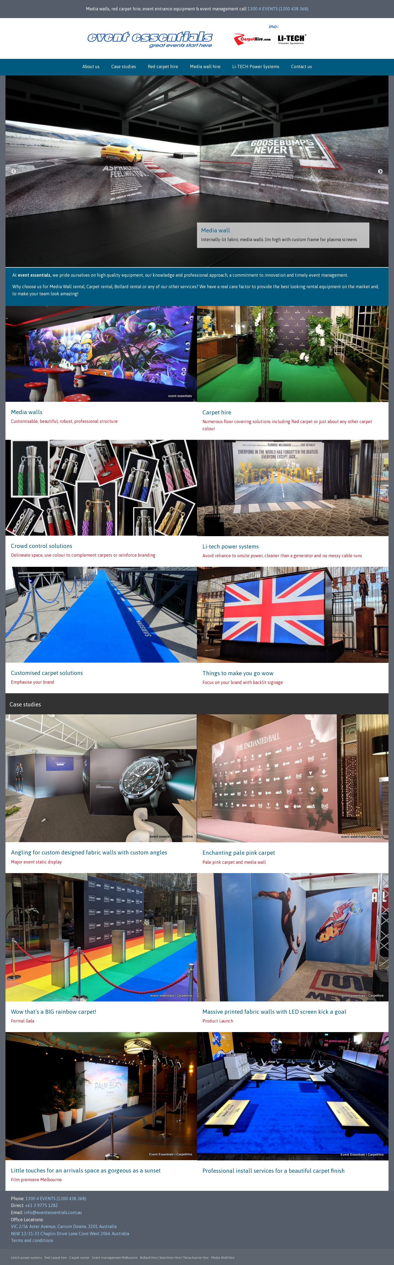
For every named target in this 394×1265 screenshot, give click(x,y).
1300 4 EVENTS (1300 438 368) (278, 8)
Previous (13, 171)
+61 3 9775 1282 (41, 1205)
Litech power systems (26, 1258)
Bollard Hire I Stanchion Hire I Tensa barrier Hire (174, 1258)
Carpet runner (79, 1258)
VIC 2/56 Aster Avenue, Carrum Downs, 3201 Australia (64, 1226)
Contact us (301, 66)
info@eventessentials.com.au (53, 1212)
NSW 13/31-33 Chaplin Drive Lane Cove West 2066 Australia (70, 1233)
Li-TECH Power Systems (255, 66)
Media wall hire (205, 66)
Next (380, 171)
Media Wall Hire (222, 1258)
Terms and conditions (32, 1240)
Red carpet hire (163, 66)
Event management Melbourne (114, 1258)
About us (91, 66)
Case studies (123, 66)
